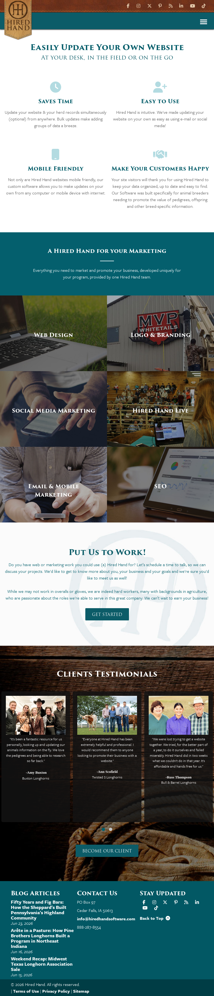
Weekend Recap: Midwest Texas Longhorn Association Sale (42, 964)
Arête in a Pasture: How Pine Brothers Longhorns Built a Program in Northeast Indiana (42, 938)
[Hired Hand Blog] (171, 5)
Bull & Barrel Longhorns (178, 782)
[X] (149, 5)
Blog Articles (35, 893)
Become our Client (107, 851)
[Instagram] (138, 5)
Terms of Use (26, 991)
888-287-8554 (89, 927)
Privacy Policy (56, 991)
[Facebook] (129, 5)
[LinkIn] (181, 5)
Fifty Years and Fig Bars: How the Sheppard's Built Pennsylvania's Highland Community (38, 909)
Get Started (107, 614)
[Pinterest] (160, 5)
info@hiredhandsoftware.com (106, 919)
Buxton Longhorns (35, 778)
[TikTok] (204, 5)
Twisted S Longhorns (107, 777)
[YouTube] (192, 5)
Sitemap (81, 991)
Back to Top (155, 918)
